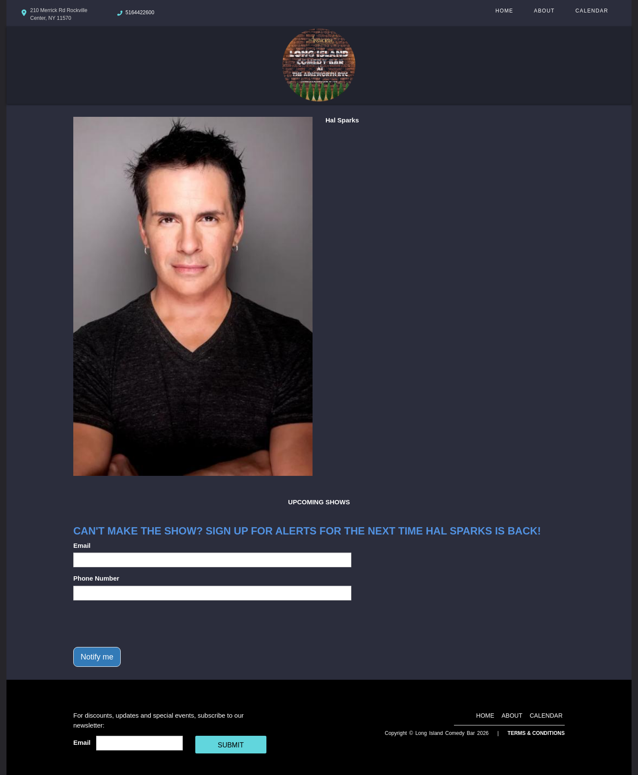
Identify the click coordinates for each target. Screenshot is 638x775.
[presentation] (138, 624)
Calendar (591, 11)
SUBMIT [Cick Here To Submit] (231, 745)
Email (82, 545)
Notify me (97, 657)
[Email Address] (139, 743)
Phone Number (96, 578)
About (544, 11)
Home (504, 11)
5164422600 (139, 12)
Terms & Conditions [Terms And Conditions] (536, 733)
